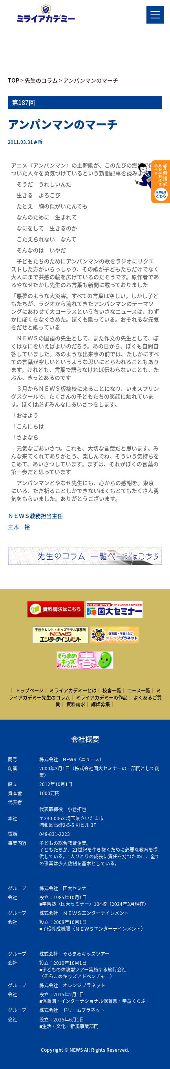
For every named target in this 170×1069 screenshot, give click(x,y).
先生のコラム (41, 80)
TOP (13, 80)
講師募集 (100, 704)
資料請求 (75, 704)
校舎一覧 (111, 690)
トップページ (29, 690)
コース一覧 (138, 690)
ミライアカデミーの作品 (102, 697)
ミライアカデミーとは (73, 690)
